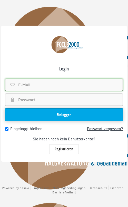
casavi (24, 187)
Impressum (41, 187)
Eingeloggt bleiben (23, 128)
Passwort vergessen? (105, 128)
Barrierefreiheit (64, 192)
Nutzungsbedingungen (69, 187)
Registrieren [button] (64, 149)
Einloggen (64, 114)
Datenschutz (97, 187)
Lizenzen (116, 187)
